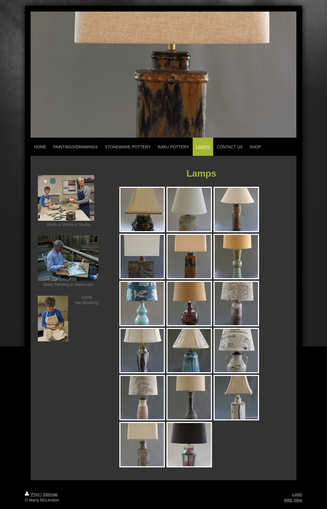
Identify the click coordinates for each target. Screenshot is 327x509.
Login (297, 494)
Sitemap (50, 494)
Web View (293, 500)
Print (33, 494)
